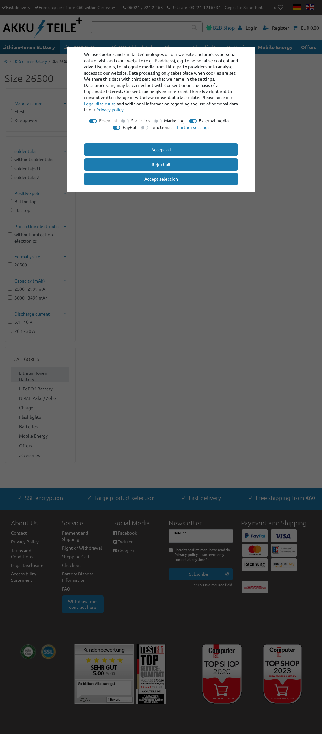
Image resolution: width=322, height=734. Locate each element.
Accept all (161, 149)
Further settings (193, 127)
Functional (161, 127)
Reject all (161, 164)
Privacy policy (110, 109)
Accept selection (161, 179)
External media (214, 120)
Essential (108, 120)
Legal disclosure (100, 103)
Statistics (140, 120)
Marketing (174, 120)
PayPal (129, 127)
